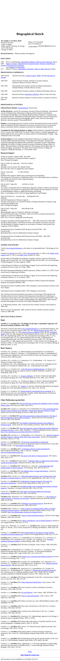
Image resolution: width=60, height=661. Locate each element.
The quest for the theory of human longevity (34, 456)
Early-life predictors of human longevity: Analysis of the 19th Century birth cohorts (30, 436)
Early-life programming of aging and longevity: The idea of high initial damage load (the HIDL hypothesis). (29, 417)
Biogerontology (23, 108)
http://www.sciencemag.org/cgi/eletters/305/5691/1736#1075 (20, 432)
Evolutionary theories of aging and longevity (36, 449)
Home (30, 651)
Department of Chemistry (26, 69)
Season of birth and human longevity (32, 515)
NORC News (23, 255)
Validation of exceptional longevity (32, 503)
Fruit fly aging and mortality (30, 596)
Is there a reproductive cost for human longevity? (36, 520)
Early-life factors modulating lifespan (33, 369)
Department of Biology (28, 62)
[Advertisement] (30, 16)
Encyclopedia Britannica (14, 248)
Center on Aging (30, 76)
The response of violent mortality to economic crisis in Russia (28, 497)
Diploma (12, 67)
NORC (39, 76)
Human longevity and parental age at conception (36, 391)
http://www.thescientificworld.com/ (12, 452)
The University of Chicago (15, 65)
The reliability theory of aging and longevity (34, 471)
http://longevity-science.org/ (30, 655)
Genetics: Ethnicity (27, 376)
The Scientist (32, 253)
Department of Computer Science (28, 64)
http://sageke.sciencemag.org (25, 445)
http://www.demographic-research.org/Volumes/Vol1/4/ (25, 512)
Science (10, 253)
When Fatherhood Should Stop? (31, 582)
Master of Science (11, 64)
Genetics (23, 386)
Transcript (21, 67)
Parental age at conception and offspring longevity (37, 556)
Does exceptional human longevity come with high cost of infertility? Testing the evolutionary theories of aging (29, 409)
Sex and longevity (27, 592)
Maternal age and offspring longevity (44, 570)
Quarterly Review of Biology (31, 332)
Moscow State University (44, 62)
